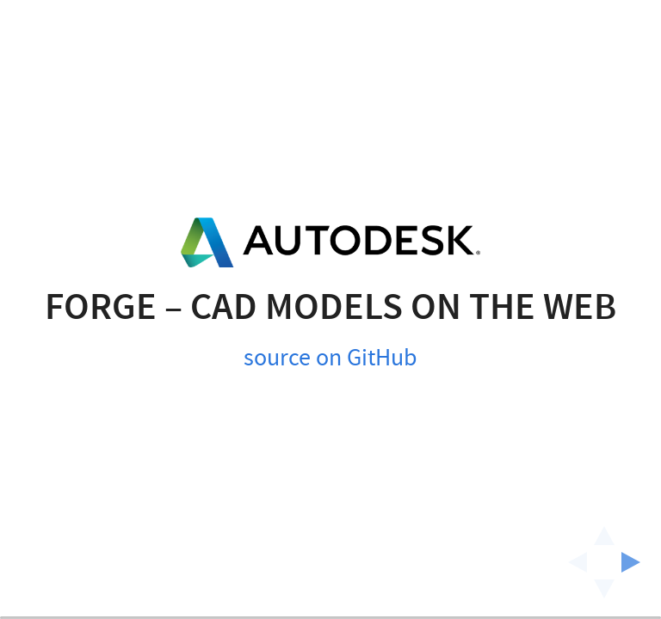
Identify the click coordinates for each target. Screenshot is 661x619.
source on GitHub (330, 336)
